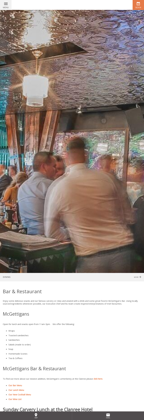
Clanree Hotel (72, 4)
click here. (98, 378)
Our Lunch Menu (16, 390)
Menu (6, 7)
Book (138, 7)
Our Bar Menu (15, 385)
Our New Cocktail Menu (20, 394)
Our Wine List (15, 399)
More (137, 277)
